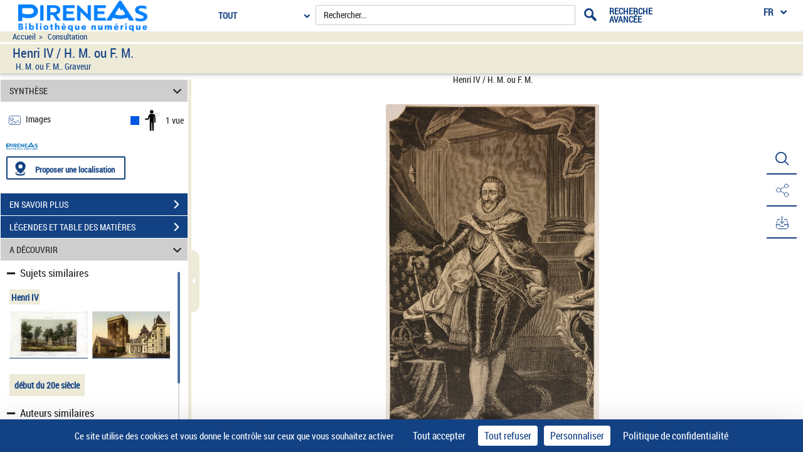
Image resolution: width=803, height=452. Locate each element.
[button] (781, 159)
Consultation (67, 36)
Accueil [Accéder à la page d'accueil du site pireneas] (24, 36)
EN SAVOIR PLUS (98, 204)
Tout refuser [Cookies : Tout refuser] (507, 436)
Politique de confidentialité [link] (675, 436)
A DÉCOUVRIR (97, 250)
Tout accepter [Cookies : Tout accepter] (439, 436)
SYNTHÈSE (97, 91)
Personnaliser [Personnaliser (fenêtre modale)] (577, 436)
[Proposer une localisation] (65, 168)
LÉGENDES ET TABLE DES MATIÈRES (98, 227)
